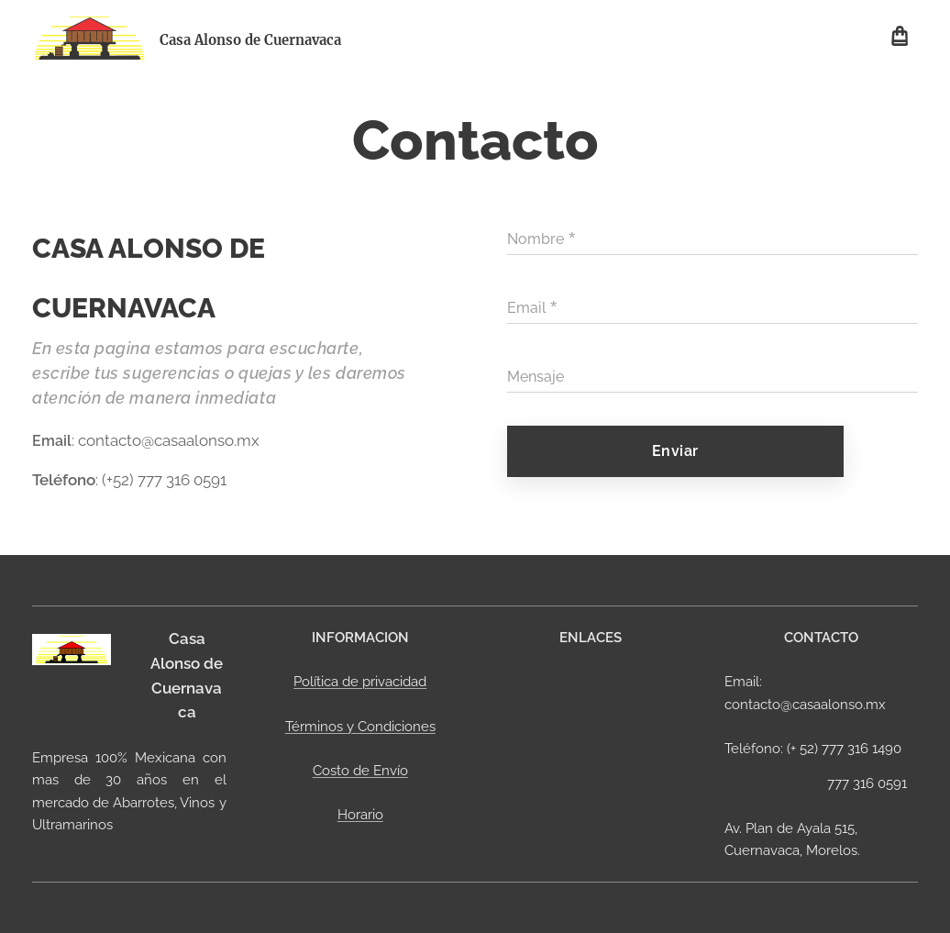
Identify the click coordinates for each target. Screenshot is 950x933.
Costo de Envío (359, 770)
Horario (359, 814)
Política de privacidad (359, 681)
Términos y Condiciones (359, 725)
